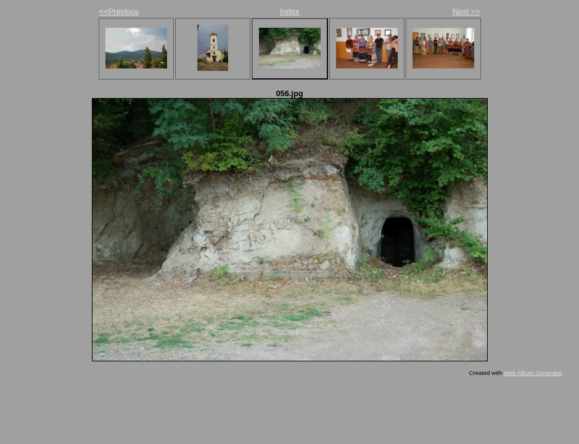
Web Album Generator (533, 372)
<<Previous (119, 11)
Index (289, 11)
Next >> (466, 11)
